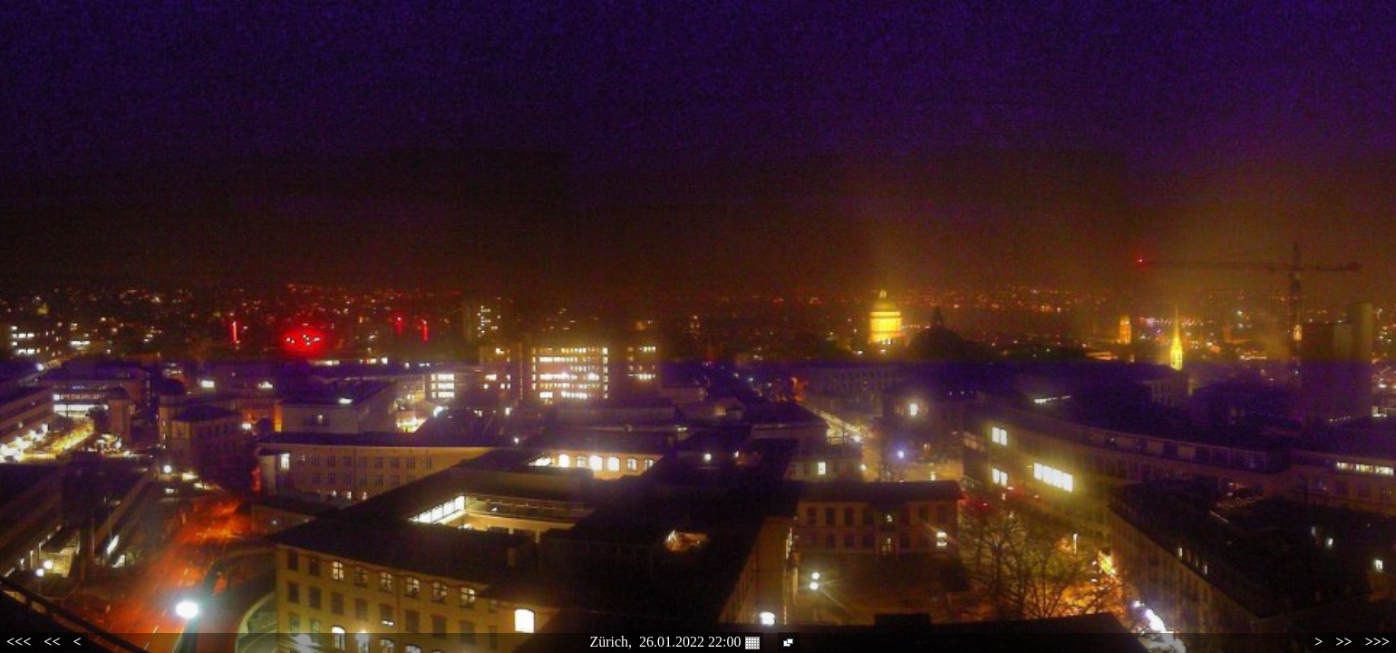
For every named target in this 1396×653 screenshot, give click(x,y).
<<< (18, 641)
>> (1343, 641)
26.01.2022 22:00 (699, 642)
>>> (1377, 641)
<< (52, 641)
